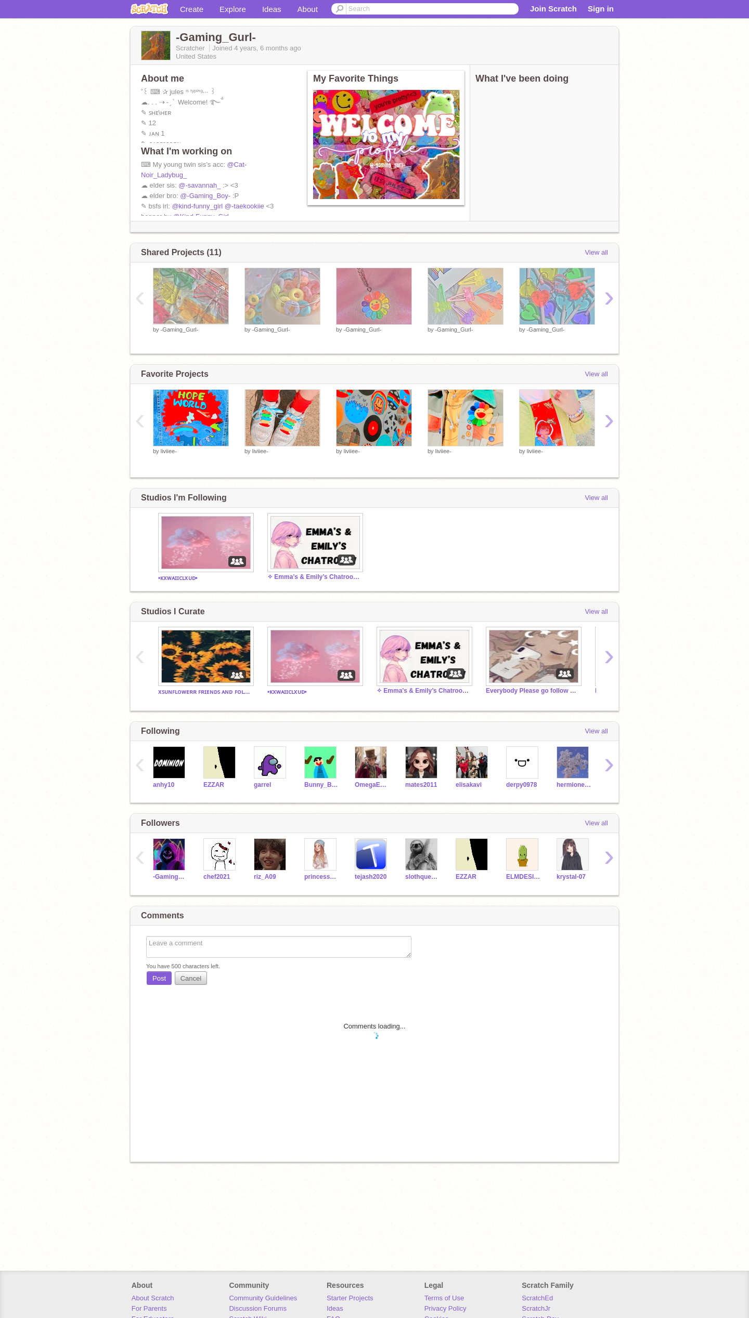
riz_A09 (265, 876)
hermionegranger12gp (574, 784)
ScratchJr (536, 1308)
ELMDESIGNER (523, 876)
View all (596, 252)
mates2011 (421, 784)
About (308, 9)
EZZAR (213, 784)
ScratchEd (537, 1298)
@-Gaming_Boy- (205, 196)
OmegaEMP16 (372, 784)
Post (159, 978)
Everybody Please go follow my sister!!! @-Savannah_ (532, 690)
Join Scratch (553, 8)
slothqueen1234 (422, 876)
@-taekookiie (244, 206)
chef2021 (216, 876)
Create (191, 9)
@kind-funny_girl (197, 206)
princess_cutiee (321, 876)
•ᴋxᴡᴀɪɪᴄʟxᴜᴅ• (178, 578)
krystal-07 (571, 876)
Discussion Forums (258, 1308)
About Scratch (153, 1298)
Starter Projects (350, 1298)
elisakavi (469, 784)
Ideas (271, 9)
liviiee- (169, 451)
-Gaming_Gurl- (180, 329)
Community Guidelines (263, 1298)
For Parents (149, 1308)
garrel (262, 784)
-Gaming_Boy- (170, 876)
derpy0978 (521, 784)
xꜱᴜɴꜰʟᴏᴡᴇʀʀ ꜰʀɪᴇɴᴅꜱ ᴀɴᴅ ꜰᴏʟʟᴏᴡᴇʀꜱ (205, 691)
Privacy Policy (445, 1308)
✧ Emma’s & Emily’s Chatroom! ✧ (314, 577)
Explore (232, 9)
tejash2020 (370, 876)
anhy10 (163, 784)
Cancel (190, 978)
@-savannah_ (199, 185)
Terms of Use (444, 1298)
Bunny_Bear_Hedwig (321, 784)
